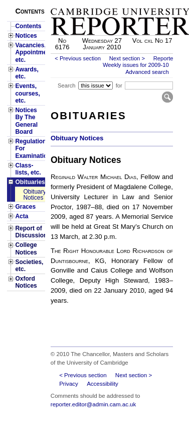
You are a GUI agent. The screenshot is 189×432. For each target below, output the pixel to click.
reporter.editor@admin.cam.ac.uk (93, 404)
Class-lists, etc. (28, 169)
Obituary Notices (34, 194)
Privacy (68, 384)
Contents (28, 26)
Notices (26, 35)
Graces (25, 206)
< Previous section (78, 58)
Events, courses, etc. (27, 93)
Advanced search (146, 72)
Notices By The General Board (26, 121)
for (119, 85)
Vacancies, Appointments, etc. (30, 52)
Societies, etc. (29, 265)
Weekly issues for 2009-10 (136, 65)
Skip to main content (146, 3)
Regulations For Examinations (30, 148)
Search (66, 85)
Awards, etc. (26, 73)
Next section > (127, 58)
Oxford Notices (26, 282)
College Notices (26, 248)
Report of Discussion (30, 232)
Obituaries (30, 182)
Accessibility (102, 384)
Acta (21, 216)
